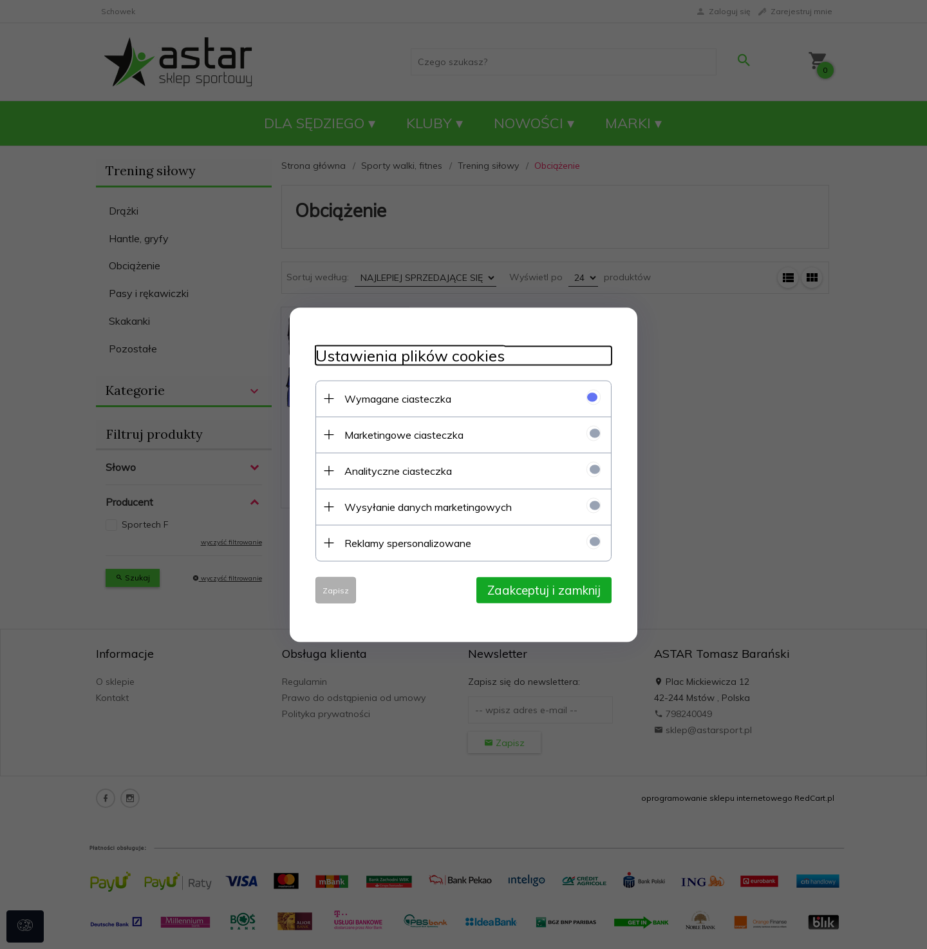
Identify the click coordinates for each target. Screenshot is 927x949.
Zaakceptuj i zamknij (544, 589)
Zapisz (336, 590)
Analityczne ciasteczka (398, 470)
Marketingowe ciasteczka (404, 434)
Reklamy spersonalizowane (407, 542)
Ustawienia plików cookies (410, 355)
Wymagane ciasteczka (397, 398)
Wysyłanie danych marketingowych (428, 506)
